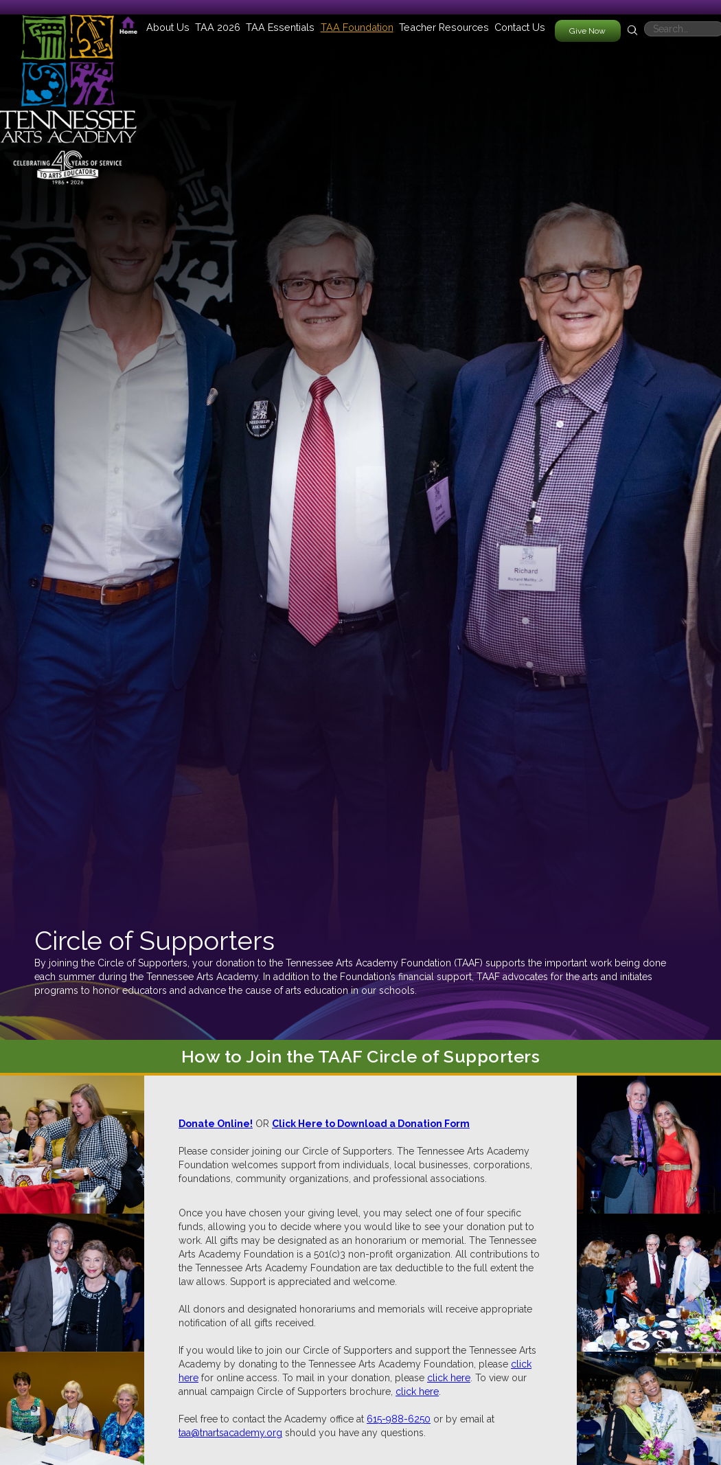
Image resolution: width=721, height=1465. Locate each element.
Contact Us (519, 27)
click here (448, 1377)
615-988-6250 (399, 1418)
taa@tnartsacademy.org (230, 1432)
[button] (168, 27)
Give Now (587, 31)
